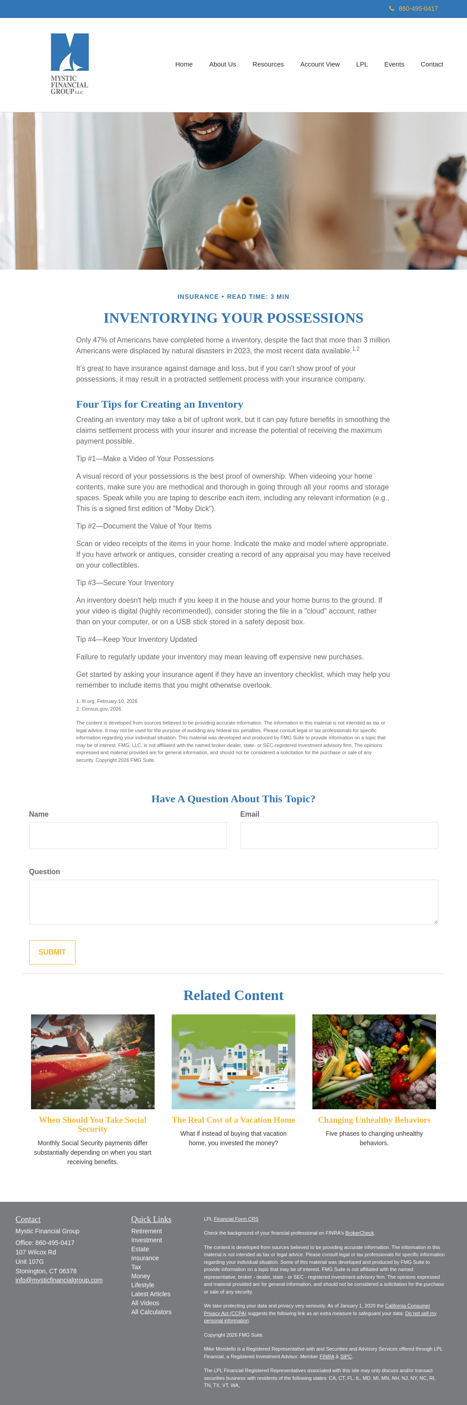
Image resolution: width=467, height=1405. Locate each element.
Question (44, 872)
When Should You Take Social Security (92, 1124)
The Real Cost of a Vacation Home (233, 1120)
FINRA (327, 1356)
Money (140, 1276)
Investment (146, 1240)
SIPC (346, 1356)
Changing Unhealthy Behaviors (374, 1120)
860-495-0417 (413, 8)
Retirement (146, 1231)
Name (39, 814)
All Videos (145, 1303)
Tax (136, 1267)
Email (250, 814)
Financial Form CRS (236, 1219)
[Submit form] (52, 952)
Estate (140, 1249)
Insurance (145, 1258)
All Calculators (151, 1312)
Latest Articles (150, 1294)
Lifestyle (142, 1285)
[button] (225, 64)
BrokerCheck (359, 1233)
